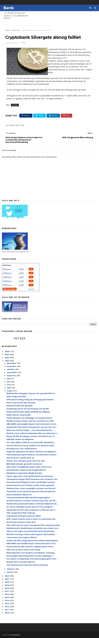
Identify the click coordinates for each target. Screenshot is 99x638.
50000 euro (7, 285)
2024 (7, 357)
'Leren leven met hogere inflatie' (21, 537)
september (12, 372)
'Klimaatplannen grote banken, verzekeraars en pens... (32, 454)
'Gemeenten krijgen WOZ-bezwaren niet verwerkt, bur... (32, 479)
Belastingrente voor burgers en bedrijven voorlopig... (31, 552)
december (12, 363)
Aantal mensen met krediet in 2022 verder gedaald (30, 485)
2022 (7, 576)
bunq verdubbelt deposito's (19, 494)
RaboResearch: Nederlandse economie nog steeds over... (33, 528)
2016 (7, 594)
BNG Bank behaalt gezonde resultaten (24, 464)
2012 (7, 606)
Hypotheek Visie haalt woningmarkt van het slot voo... (31, 427)
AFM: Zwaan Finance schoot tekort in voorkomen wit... (31, 519)
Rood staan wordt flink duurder (21, 402)
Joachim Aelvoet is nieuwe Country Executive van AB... (31, 500)
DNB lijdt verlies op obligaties (20, 439)
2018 (7, 588)
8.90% (21, 269)
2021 (7, 579)
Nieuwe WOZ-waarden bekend (20, 562)
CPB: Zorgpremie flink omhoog (20, 513)
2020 (7, 582)
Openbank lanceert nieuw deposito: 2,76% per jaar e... (31, 510)
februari (11, 569)
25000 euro (7, 281)
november (12, 366)
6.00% (21, 273)
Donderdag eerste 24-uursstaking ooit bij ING (27, 408)
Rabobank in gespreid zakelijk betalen (24, 473)
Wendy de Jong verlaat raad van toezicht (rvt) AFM (30, 421)
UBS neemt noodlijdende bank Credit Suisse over (29, 467)
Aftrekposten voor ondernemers (21, 448)
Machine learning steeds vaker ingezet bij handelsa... (31, 534)
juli (8, 378)
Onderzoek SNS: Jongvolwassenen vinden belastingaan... (32, 540)
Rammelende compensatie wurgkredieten (26, 470)
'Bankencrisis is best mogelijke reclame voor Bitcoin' (31, 488)
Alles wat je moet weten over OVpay (23, 549)
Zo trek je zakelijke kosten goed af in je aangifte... (30, 507)
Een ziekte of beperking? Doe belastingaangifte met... (31, 559)
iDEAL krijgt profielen (16, 396)
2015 (7, 597)
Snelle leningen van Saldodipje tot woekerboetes (29, 418)
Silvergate (16, 30)
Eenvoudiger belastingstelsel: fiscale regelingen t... (30, 556)
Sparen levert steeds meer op (20, 457)
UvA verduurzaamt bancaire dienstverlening (27, 565)
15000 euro (7, 277)
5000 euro (7, 269)
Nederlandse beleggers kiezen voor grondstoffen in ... (31, 393)
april (9, 387)
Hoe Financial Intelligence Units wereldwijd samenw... (31, 482)
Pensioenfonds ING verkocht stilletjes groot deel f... (30, 546)
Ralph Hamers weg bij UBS (18, 415)
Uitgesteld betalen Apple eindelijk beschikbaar (28, 412)
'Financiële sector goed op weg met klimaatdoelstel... (31, 491)
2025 (7, 354)
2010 (7, 612)
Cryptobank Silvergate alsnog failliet (23, 516)
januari (10, 572)
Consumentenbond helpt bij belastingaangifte (28, 497)
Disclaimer (31, 289)
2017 (7, 591)
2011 (7, 609)
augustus (11, 375)
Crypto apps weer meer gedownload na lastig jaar (29, 476)
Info (31, 269)
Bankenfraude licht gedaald (19, 405)
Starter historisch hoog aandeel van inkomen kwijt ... (31, 445)
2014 (7, 600)
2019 (7, 585)
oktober (11, 369)
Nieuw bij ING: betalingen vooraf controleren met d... (31, 436)
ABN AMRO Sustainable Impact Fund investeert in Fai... (31, 543)
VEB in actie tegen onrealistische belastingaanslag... (31, 531)
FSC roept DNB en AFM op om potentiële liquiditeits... (31, 442)
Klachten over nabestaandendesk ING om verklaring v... (32, 433)
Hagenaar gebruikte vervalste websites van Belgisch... (31, 451)
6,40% (21, 281)
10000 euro (7, 273)
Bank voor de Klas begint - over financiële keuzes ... (30, 430)
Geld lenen (7, 265)
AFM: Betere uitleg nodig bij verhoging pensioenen (30, 399)
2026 (7, 351)
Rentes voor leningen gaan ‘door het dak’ (25, 461)
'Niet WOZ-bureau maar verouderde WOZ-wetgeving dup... (33, 525)
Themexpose (15, 635)
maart (10, 391)
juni (9, 381)
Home (7, 30)
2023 (7, 360)
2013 (7, 603)
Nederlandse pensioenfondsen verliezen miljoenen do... (32, 503)
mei (9, 384)
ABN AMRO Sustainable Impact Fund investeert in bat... (32, 424)
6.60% (21, 277)
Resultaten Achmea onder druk (21, 522)
